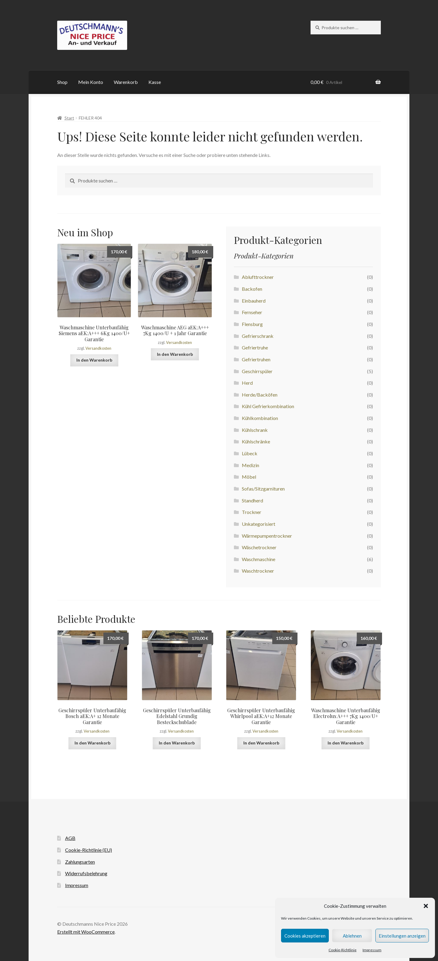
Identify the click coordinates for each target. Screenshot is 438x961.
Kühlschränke (256, 441)
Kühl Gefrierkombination (268, 406)
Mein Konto (90, 82)
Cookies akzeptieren (304, 935)
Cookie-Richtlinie (342, 950)
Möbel (249, 477)
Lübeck (249, 453)
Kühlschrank (255, 430)
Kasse (154, 82)
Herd (247, 383)
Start (69, 117)
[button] (426, 906)
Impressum (372, 950)
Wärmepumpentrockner (267, 536)
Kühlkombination (260, 418)
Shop (62, 82)
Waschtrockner (258, 571)
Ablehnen (352, 935)
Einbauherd (254, 301)
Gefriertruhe (255, 347)
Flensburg (252, 324)
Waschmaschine (258, 559)
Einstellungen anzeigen (402, 935)
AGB (70, 838)
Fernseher (252, 312)
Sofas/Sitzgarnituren (263, 488)
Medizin (250, 465)
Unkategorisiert (258, 524)
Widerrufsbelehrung (86, 873)
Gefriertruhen (256, 359)
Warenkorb (126, 82)
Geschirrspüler (257, 371)
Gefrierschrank (257, 336)
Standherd (252, 500)
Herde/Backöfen (259, 394)
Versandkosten (98, 348)
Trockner (251, 512)
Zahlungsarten (80, 862)
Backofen (252, 289)
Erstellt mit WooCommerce (86, 932)
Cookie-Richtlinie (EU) (88, 850)
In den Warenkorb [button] (94, 360)
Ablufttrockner (258, 277)
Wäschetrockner (259, 547)
